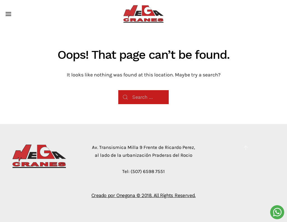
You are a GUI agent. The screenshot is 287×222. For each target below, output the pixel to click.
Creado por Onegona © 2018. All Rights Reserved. (143, 195)
